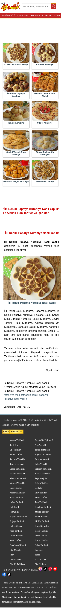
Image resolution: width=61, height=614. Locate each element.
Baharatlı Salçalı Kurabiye (16, 181)
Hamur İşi (14, 512)
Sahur (37, 555)
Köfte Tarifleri (16, 454)
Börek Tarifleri (41, 516)
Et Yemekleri (15, 450)
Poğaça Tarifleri (17, 521)
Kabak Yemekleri (42, 473)
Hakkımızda (40, 559)
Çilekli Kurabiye (44, 123)
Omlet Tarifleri (16, 535)
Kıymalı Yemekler (43, 454)
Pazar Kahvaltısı (42, 526)
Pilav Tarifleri (41, 493)
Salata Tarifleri (16, 497)
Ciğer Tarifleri (16, 488)
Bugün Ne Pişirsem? (44, 440)
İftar (12, 555)
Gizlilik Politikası (17, 564)
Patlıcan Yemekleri (43, 469)
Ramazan (39, 550)
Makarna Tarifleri (17, 493)
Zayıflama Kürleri (18, 545)
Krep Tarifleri (16, 531)
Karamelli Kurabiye (44, 181)
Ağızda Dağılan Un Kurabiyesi (45, 153)
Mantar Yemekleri (18, 478)
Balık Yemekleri (42, 464)
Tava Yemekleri (17, 464)
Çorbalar (39, 488)
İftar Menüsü (15, 559)
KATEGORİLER (23, 15)
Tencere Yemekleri (18, 459)
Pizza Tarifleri (41, 535)
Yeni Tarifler (15, 540)
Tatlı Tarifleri (41, 502)
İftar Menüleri (16, 550)
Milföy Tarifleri (42, 521)
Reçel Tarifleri (41, 531)
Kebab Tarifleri (41, 483)
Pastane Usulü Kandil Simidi (44, 94)
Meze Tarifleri (41, 497)
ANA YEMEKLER (37, 15)
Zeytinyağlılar (41, 478)
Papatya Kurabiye (44, 64)
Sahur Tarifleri (41, 545)
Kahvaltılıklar (16, 526)
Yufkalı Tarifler (42, 512)
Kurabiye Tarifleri (43, 507)
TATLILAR (48, 15)
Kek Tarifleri (15, 507)
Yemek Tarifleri (17, 440)
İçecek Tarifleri (41, 540)
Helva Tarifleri (16, 502)
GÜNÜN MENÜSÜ (8, 15)
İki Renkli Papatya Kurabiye (16, 94)
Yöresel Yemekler (18, 483)
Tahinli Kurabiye (16, 123)
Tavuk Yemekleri (42, 450)
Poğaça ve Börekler (18, 516)
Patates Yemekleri (18, 473)
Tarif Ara (14, 445)
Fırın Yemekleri (42, 459)
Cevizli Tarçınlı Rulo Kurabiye (16, 153)
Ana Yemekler (41, 445)
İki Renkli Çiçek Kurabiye (16, 64)
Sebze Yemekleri (17, 469)
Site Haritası (40, 564)
